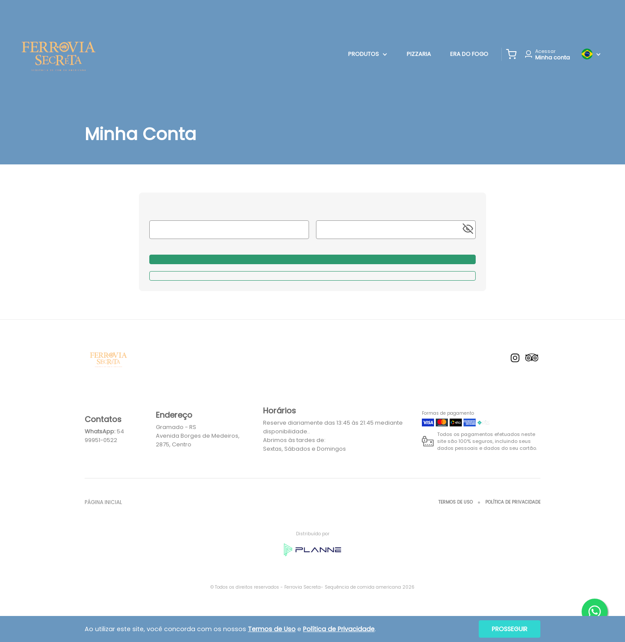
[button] (511, 54)
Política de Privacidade (512, 502)
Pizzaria (419, 54)
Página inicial (103, 502)
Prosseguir (509, 629)
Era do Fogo (469, 54)
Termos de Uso (455, 502)
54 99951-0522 (104, 435)
